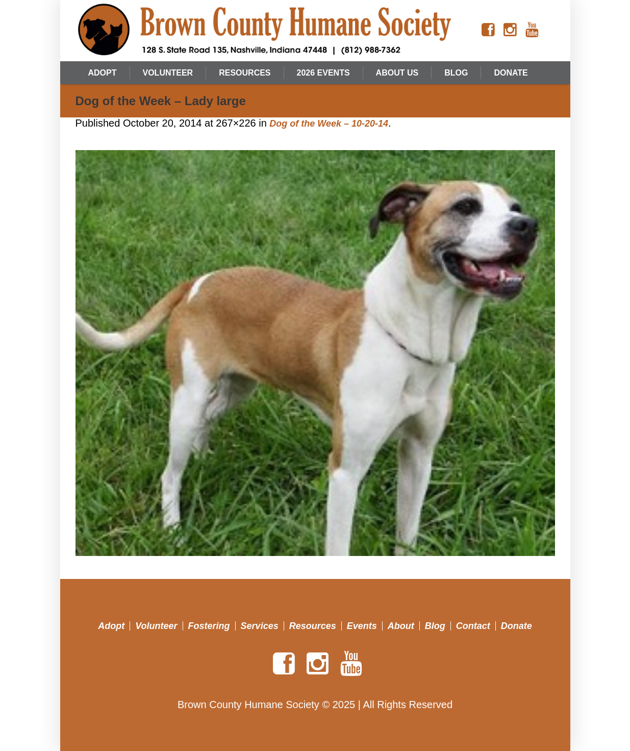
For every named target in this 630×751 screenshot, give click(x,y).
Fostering (209, 626)
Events (362, 626)
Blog (435, 626)
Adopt (111, 626)
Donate (516, 626)
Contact (473, 626)
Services (260, 626)
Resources (312, 626)
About (401, 626)
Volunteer (156, 626)
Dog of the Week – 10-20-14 (328, 123)
